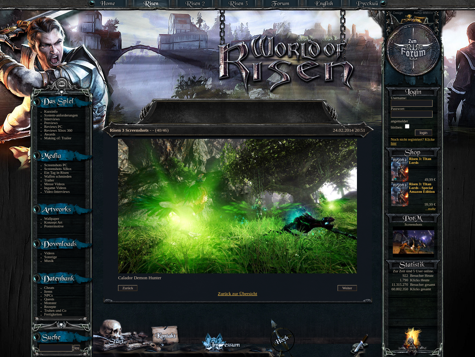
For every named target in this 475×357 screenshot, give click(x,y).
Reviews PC (53, 127)
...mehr (430, 209)
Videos (49, 253)
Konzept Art (53, 222)
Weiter (347, 288)
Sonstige (50, 257)
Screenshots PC (55, 165)
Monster (50, 303)
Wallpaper (51, 218)
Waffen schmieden (57, 176)
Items (48, 291)
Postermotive (54, 226)
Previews (51, 123)
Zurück (128, 288)
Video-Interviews (57, 192)
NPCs (48, 295)
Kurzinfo (50, 111)
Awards (49, 134)
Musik (49, 261)
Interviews (52, 119)
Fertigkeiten (53, 314)
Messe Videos (54, 184)
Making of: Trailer (57, 138)
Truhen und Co (55, 310)
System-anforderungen (61, 115)
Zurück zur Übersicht (237, 293)
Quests (49, 299)
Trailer (49, 180)
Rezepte (50, 307)
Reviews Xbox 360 (58, 130)
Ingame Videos (55, 188)
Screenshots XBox (57, 169)
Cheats (49, 288)
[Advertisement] (237, 107)
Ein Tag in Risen (56, 173)
